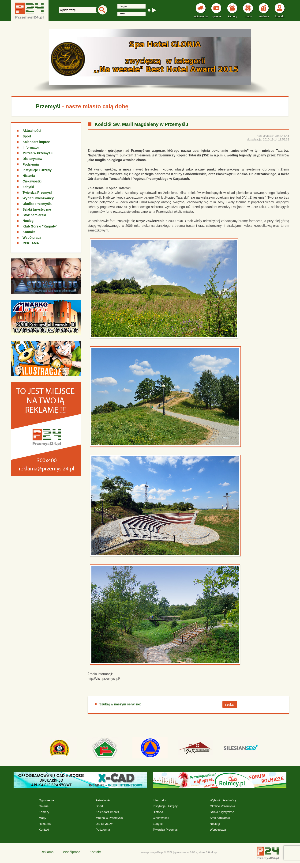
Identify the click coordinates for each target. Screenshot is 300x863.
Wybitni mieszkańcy (38, 198)
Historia (28, 176)
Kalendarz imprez (36, 142)
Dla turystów (32, 159)
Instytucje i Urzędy (37, 170)
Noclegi (28, 221)
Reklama (45, 823)
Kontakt (28, 232)
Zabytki (28, 187)
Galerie (44, 806)
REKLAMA (30, 243)
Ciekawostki (31, 181)
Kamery (44, 812)
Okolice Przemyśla (37, 204)
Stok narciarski (34, 215)
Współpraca (31, 237)
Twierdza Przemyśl (37, 192)
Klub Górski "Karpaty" (39, 226)
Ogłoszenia (46, 800)
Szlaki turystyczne (36, 209)
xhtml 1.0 (204, 852)
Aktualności (31, 130)
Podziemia (30, 164)
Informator (30, 147)
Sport (26, 136)
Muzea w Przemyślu (37, 153)
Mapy (42, 818)
